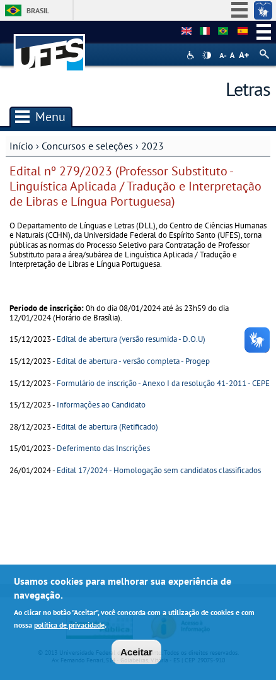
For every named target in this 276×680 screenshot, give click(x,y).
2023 (152, 145)
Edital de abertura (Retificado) (107, 426)
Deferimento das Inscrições (103, 448)
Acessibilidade (192, 55)
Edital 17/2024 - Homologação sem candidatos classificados (159, 470)
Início (21, 145)
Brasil (37, 10)
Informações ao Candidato (101, 404)
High (206, 55)
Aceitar (136, 655)
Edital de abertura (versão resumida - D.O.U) (131, 339)
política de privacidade (69, 628)
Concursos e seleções (87, 145)
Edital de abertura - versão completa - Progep (133, 361)
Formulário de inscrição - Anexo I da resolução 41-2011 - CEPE (163, 383)
